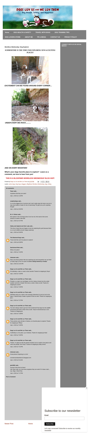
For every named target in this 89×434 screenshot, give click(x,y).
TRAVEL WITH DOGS (43, 32)
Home (7, 32)
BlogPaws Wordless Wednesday (35, 184)
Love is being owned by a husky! (37, 261)
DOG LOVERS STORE (12, 37)
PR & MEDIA (41, 37)
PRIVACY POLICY (70, 37)
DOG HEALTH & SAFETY (22, 32)
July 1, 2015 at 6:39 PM (16, 242)
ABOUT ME (29, 37)
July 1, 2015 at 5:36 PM (16, 232)
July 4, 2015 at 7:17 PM (16, 373)
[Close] (86, 388)
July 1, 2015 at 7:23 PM (16, 252)
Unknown (13, 257)
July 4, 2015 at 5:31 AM (16, 360)
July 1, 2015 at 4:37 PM (16, 220)
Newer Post (9, 424)
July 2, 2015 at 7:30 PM (16, 335)
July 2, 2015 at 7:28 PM (16, 313)
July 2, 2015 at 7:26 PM (16, 287)
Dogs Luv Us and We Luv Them (19, 269)
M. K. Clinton (14, 214)
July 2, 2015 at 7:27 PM (16, 300)
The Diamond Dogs (15, 237)
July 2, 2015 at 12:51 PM (16, 263)
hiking (49, 184)
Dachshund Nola (15, 247)
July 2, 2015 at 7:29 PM (16, 325)
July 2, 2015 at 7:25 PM (16, 273)
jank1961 (12, 365)
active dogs (12, 184)
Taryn (11, 191)
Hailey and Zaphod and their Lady (19, 226)
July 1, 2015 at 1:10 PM (16, 195)
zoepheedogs (14, 201)
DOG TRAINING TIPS (62, 32)
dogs (46, 184)
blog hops (18, 184)
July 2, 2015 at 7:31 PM (16, 346)
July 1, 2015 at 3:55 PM (16, 209)
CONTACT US (55, 37)
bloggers (24, 184)
